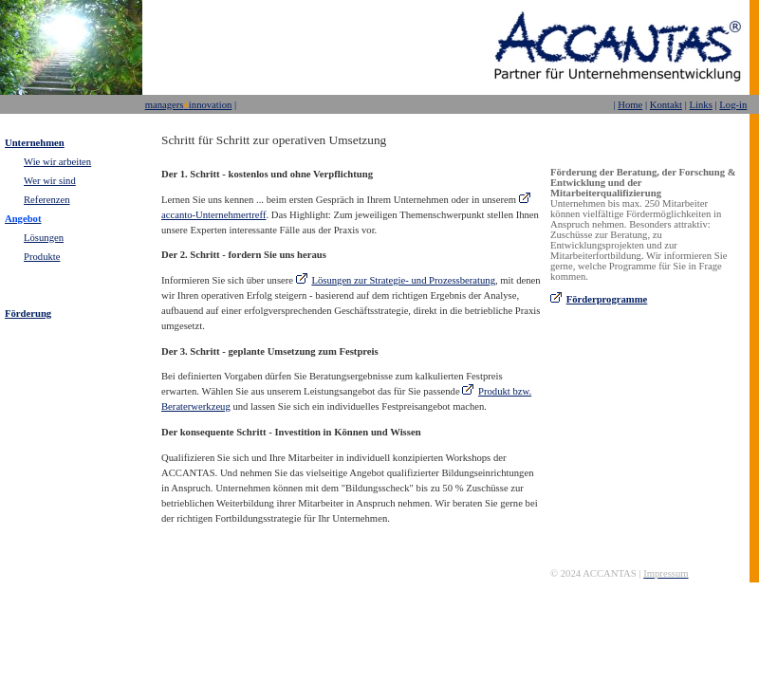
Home (630, 105)
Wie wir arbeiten (57, 162)
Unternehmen (35, 143)
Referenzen (47, 199)
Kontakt (666, 105)
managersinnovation (188, 105)
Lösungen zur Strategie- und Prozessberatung (403, 280)
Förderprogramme (607, 299)
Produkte (42, 256)
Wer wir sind (50, 180)
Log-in (733, 105)
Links (701, 105)
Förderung (28, 313)
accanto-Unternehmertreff (213, 215)
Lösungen (44, 237)
